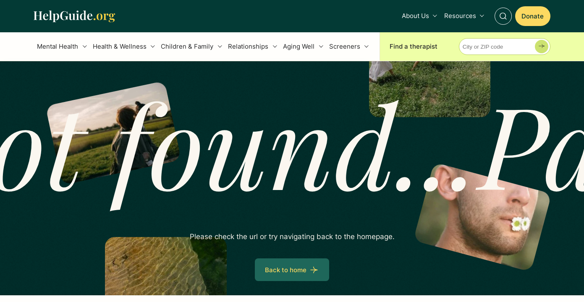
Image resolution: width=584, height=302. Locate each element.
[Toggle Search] (503, 16)
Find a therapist (413, 46)
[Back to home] (292, 269)
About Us (415, 16)
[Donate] (532, 16)
